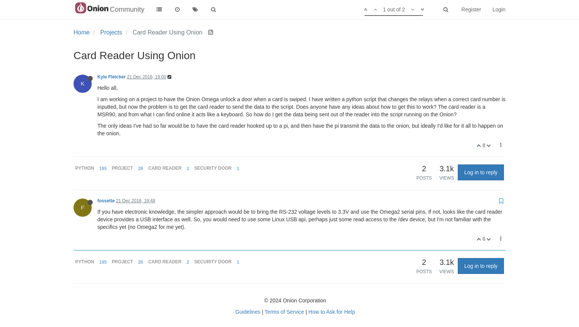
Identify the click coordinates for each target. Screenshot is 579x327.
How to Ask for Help (331, 312)
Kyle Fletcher (111, 77)
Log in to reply (481, 172)
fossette (106, 200)
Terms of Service (284, 312)
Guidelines (247, 312)
